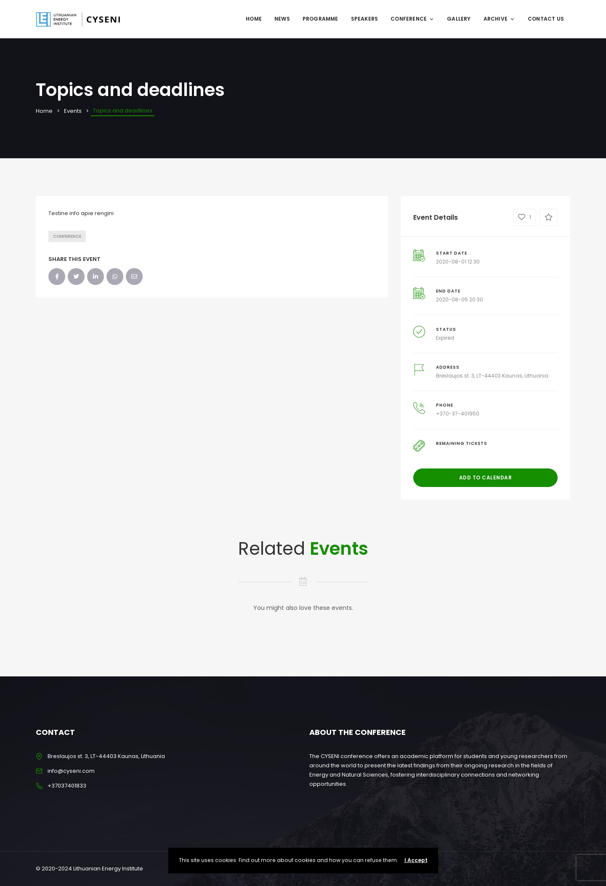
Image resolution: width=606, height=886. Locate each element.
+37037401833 (67, 786)
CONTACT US (546, 18)
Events (73, 111)
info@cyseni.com (71, 771)
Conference (67, 236)
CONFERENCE (412, 18)
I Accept (416, 860)
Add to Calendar (485, 477)
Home (254, 18)
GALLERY (458, 18)
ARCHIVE (499, 18)
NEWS (282, 18)
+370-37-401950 (457, 413)
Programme (320, 18)
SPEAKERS (364, 18)
